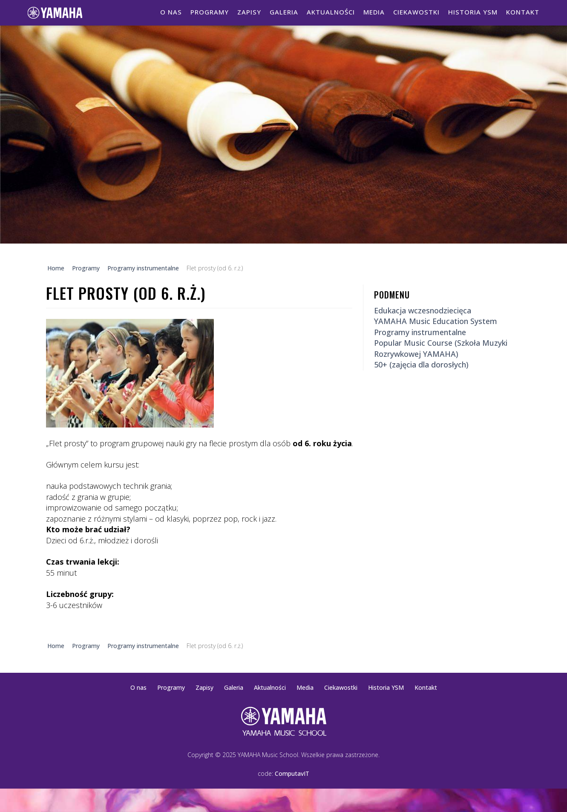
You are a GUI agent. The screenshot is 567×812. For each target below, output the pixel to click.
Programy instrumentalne (420, 332)
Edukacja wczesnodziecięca (422, 310)
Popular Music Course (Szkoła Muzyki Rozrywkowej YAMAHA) (440, 348)
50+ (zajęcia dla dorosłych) (421, 364)
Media (374, 12)
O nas (171, 12)
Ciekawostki (416, 12)
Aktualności (331, 12)
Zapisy (249, 12)
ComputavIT (292, 773)
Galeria (284, 12)
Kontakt (522, 12)
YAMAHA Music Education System (435, 321)
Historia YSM (473, 12)
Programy (209, 12)
